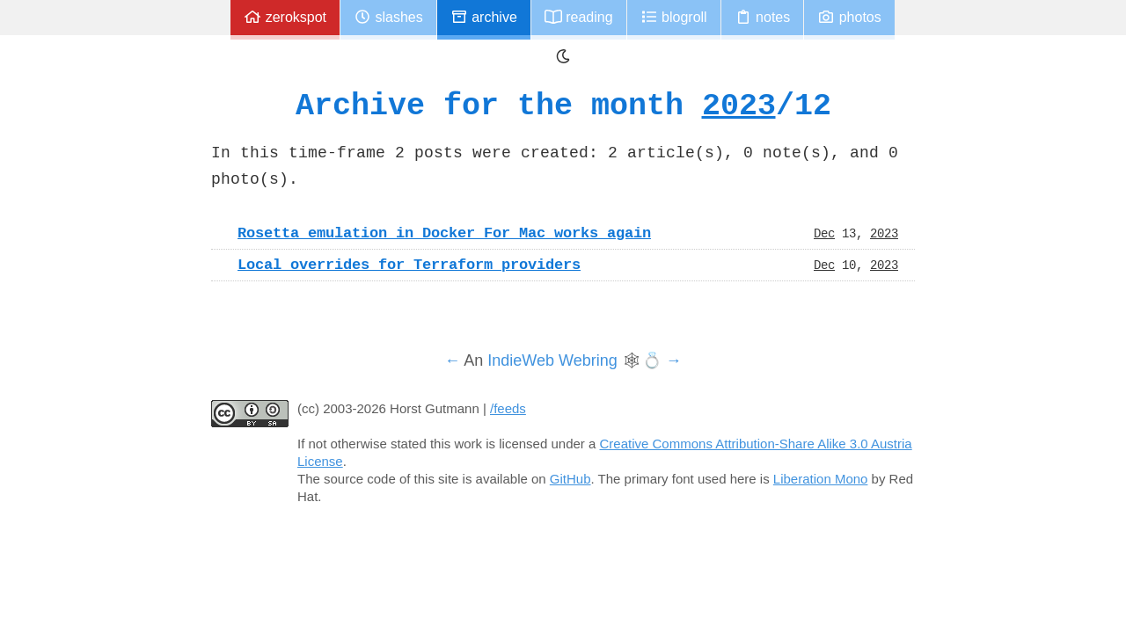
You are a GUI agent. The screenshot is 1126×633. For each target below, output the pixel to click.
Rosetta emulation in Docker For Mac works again (444, 233)
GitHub (570, 478)
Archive (483, 17)
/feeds (508, 408)
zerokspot (285, 17)
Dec (824, 233)
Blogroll (673, 17)
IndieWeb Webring (552, 360)
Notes (763, 17)
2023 (739, 105)
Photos (849, 17)
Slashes (388, 17)
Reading (579, 17)
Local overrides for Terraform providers (409, 264)
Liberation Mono (820, 478)
